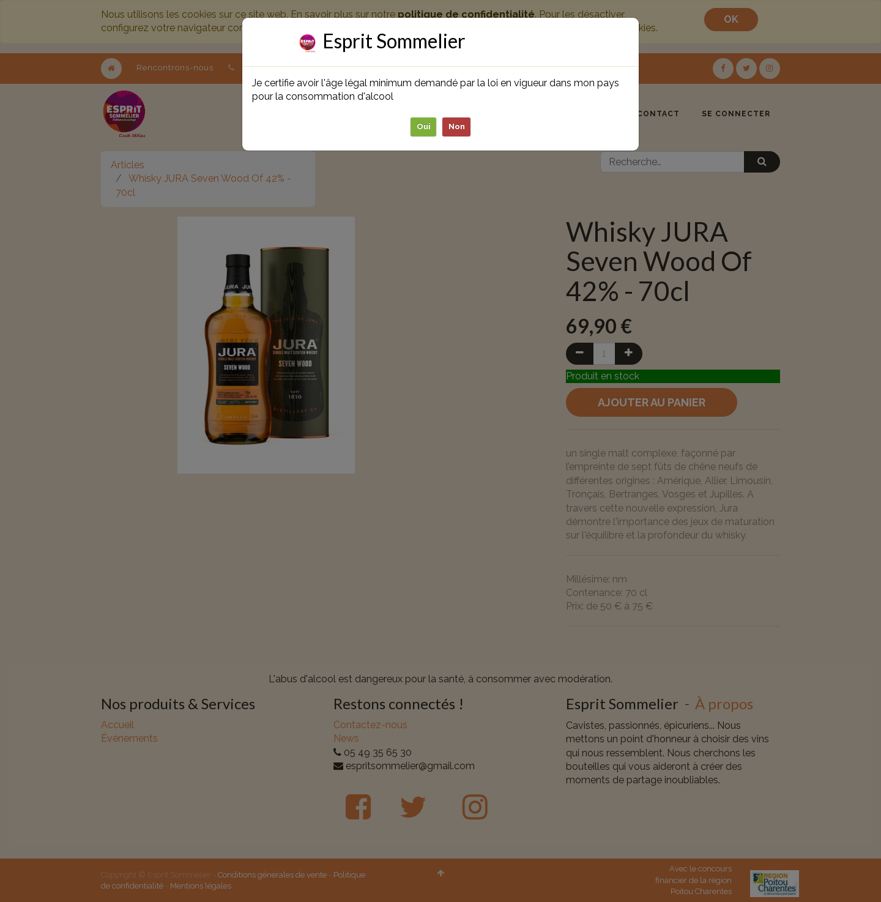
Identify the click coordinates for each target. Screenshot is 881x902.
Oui (424, 126)
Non (456, 126)
